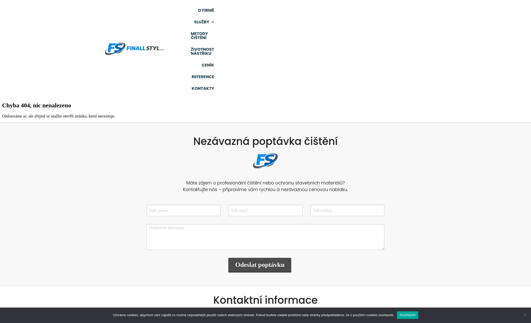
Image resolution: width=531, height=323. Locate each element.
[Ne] (524, 315)
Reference (432, 11)
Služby (278, 11)
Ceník (404, 11)
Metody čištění (315, 11)
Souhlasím (407, 315)
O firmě (249, 11)
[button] (277, 12)
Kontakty (465, 11)
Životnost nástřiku (365, 11)
